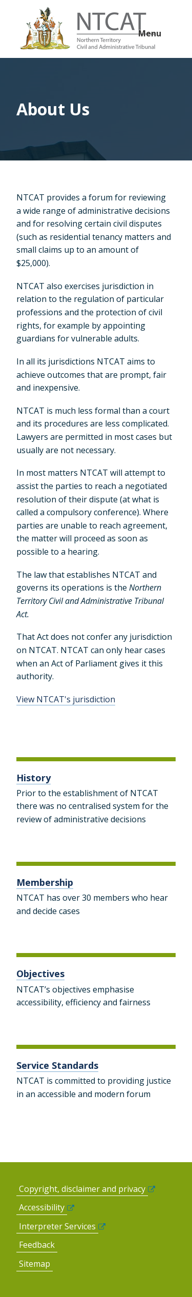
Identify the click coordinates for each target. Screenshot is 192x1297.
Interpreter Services (57, 1226)
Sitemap (34, 1263)
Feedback (37, 1244)
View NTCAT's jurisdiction (65, 699)
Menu (149, 33)
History (33, 778)
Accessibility (42, 1207)
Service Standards (57, 1065)
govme (89, 29)
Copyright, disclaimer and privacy (82, 1188)
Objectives (40, 973)
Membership (44, 882)
